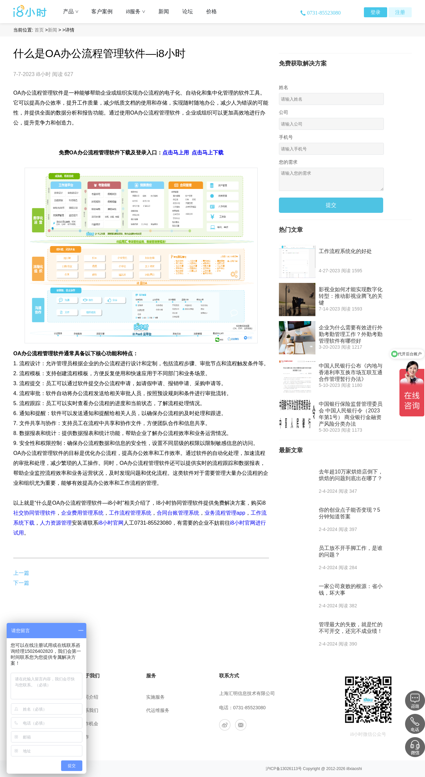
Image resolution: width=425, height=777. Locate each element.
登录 (376, 12)
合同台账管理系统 (178, 513)
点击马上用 (175, 152)
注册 (400, 12)
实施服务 (155, 697)
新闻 (163, 11)
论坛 (187, 11)
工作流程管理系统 (130, 513)
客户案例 (102, 11)
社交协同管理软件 (34, 513)
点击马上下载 (207, 152)
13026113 (289, 768)
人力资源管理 (56, 523)
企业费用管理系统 (82, 513)
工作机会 (89, 723)
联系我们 (89, 710)
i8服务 (138, 11)
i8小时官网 (111, 523)
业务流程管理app (225, 513)
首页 (39, 30)
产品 (73, 11)
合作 (84, 736)
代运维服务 (157, 710)
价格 (211, 11)
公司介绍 (89, 697)
